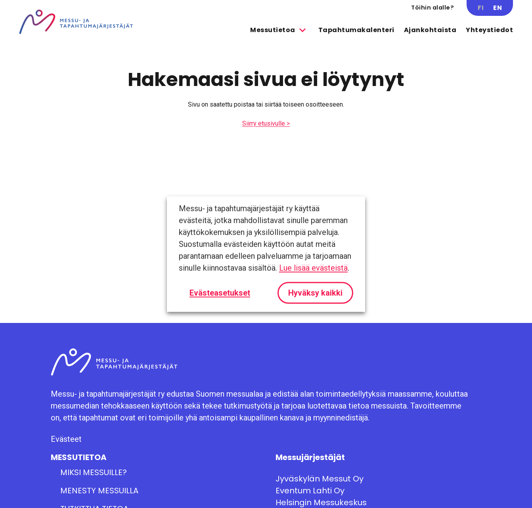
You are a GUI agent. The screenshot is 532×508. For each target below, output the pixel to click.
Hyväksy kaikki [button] (315, 293)
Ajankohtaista (430, 29)
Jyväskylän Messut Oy (320, 478)
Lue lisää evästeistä (313, 268)
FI (481, 7)
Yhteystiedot (489, 29)
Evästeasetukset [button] (219, 293)
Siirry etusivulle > (266, 123)
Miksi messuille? (93, 472)
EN (497, 7)
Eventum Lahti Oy (310, 490)
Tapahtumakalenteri (356, 29)
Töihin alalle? (432, 7)
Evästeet (66, 439)
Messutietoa (272, 29)
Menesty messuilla (99, 490)
